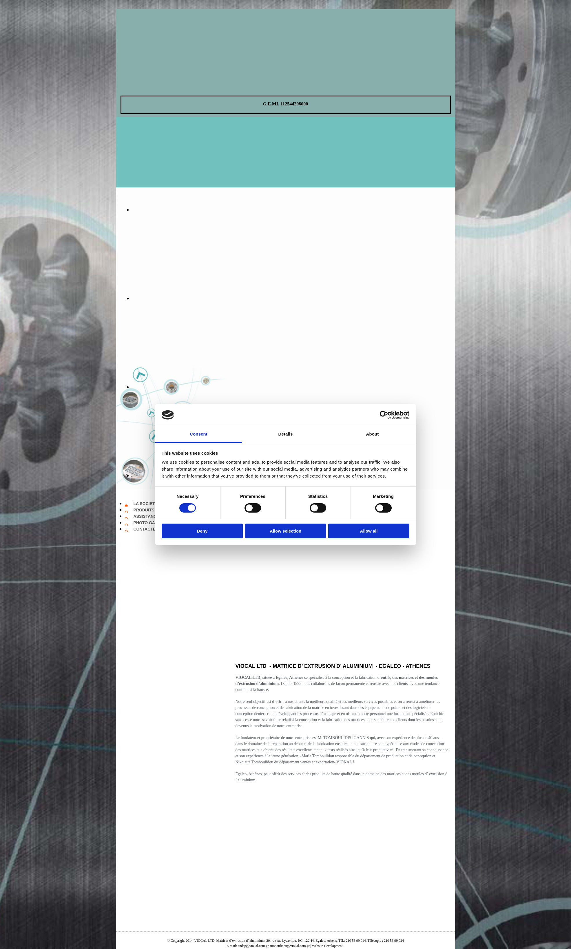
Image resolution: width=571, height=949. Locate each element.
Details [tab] (285, 433)
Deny (202, 531)
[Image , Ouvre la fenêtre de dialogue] (267, 209)
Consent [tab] (198, 433)
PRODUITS (144, 510)
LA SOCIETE (146, 503)
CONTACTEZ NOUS (152, 529)
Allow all (369, 531)
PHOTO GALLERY (151, 522)
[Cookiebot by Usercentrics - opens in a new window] (384, 415)
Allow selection (285, 531)
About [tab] (372, 433)
